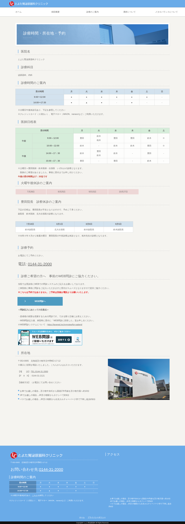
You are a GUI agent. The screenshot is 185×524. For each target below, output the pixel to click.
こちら (35, 495)
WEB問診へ (40, 301)
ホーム (18, 12)
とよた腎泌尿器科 (89, 522)
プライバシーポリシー (97, 517)
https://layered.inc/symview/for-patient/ (64, 325)
